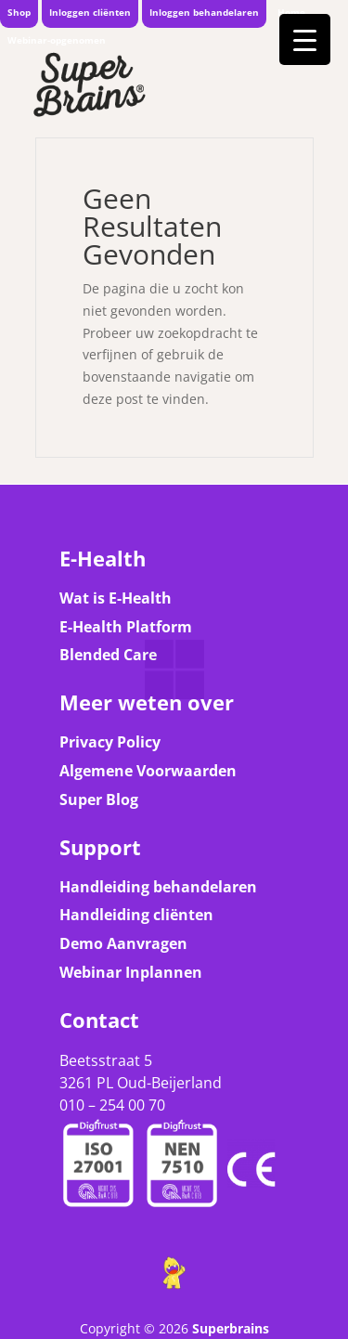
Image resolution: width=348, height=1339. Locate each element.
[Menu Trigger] (304, 39)
